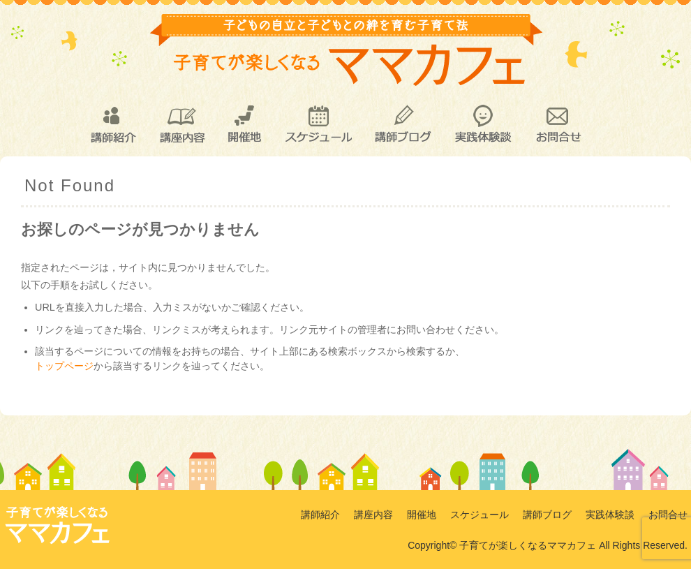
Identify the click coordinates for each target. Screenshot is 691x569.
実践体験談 (483, 124)
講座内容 (181, 124)
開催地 (244, 124)
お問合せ (557, 124)
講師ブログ (402, 124)
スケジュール (318, 124)
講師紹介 (112, 124)
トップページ (64, 365)
